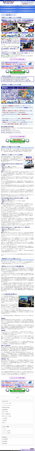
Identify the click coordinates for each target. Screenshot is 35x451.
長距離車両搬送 (5, 409)
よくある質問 (8, 11)
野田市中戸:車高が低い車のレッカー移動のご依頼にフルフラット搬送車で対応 (17, 80)
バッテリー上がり (26, 6)
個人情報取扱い (5, 441)
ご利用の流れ (4, 420)
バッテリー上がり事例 (6, 430)
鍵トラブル (26, 9)
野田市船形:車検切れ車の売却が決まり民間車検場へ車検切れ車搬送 (15, 77)
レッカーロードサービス (6, 405)
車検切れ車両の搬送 (5, 407)
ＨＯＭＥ (8, 6)
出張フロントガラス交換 (6, 416)
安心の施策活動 (5, 439)
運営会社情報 (4, 443)
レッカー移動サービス (9, 13)
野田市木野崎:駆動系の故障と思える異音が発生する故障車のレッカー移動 (16, 79)
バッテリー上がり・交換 (6, 403)
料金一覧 (26, 11)
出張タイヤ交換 (5, 120)
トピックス (4, 428)
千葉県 (14, 13)
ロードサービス (9, 9)
